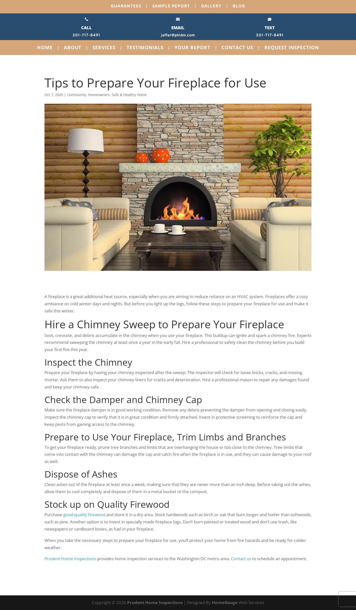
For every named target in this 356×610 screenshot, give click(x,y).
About (72, 48)
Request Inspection (291, 48)
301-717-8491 (86, 35)
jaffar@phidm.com (178, 35)
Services (103, 48)
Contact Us (237, 48)
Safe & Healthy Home (129, 94)
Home (45, 48)
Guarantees (126, 6)
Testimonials (145, 48)
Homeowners (99, 94)
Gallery (211, 6)
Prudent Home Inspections (70, 558)
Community (76, 94)
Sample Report (171, 6)
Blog (239, 6)
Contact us (241, 558)
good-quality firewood (84, 514)
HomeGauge (225, 602)
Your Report (192, 48)
